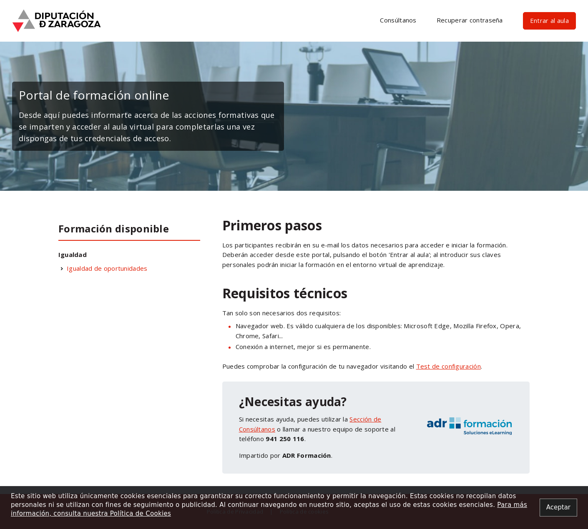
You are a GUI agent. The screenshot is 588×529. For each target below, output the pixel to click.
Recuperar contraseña (470, 20)
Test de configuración (448, 366)
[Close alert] (558, 508)
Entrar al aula (549, 20)
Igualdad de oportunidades (107, 268)
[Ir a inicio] (56, 20)
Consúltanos (398, 20)
